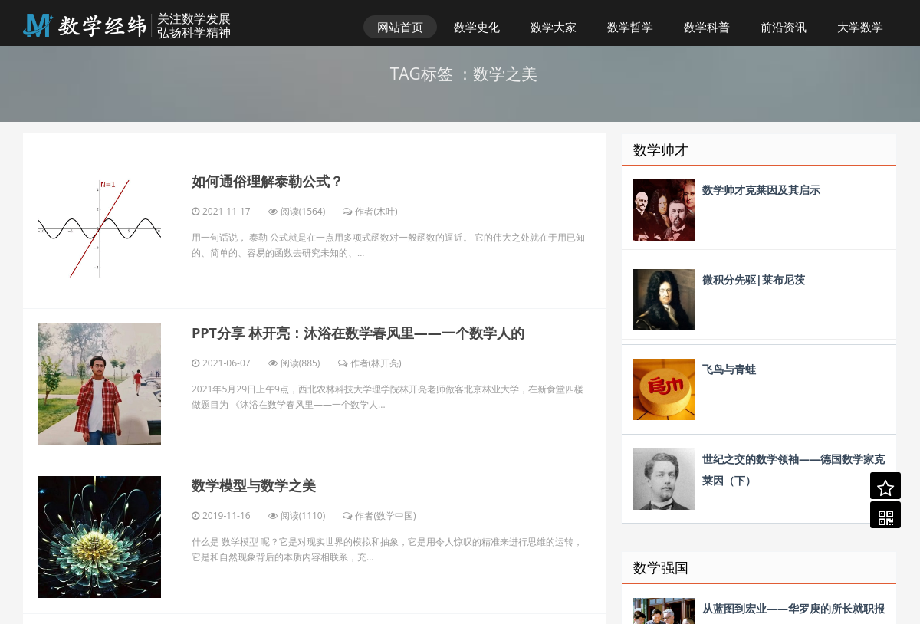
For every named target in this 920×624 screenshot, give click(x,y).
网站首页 (400, 26)
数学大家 (554, 26)
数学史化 (477, 26)
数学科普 (707, 26)
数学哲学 (630, 26)
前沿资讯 (784, 26)
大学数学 (860, 26)
